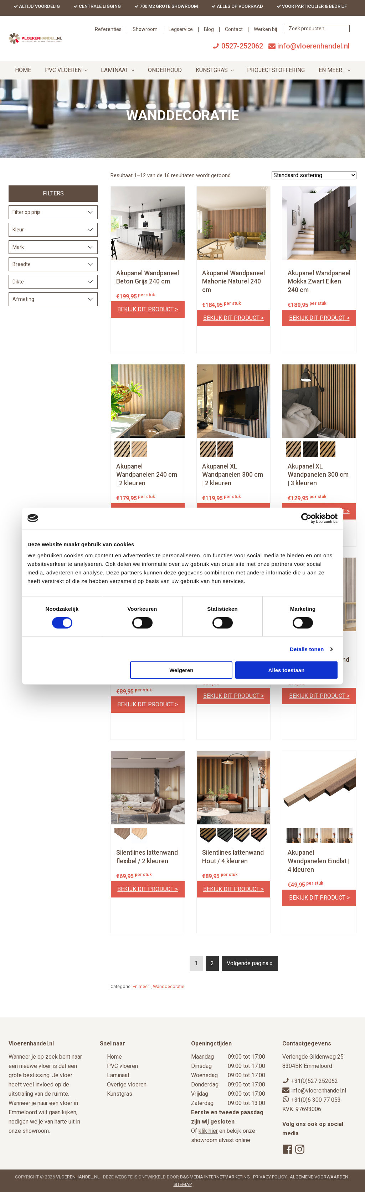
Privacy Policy (270, 1177)
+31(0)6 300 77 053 (316, 1099)
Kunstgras (119, 1094)
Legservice (245, 38)
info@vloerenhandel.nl (313, 54)
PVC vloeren (122, 1066)
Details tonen (307, 649)
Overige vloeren (126, 1084)
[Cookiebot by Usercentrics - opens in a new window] (306, 518)
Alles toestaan (286, 670)
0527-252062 (242, 54)
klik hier (208, 1131)
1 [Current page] (196, 973)
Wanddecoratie (168, 995)
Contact (299, 38)
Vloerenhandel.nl (78, 1177)
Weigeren (181, 670)
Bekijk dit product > (147, 318)
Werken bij (330, 38)
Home (114, 1057)
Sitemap (183, 1184)
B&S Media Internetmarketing (215, 1177)
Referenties (173, 38)
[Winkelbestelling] (314, 184)
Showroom (209, 38)
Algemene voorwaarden (319, 1177)
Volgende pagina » (250, 971)
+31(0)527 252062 (314, 1081)
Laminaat (118, 1075)
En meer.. (142, 995)
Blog (274, 38)
